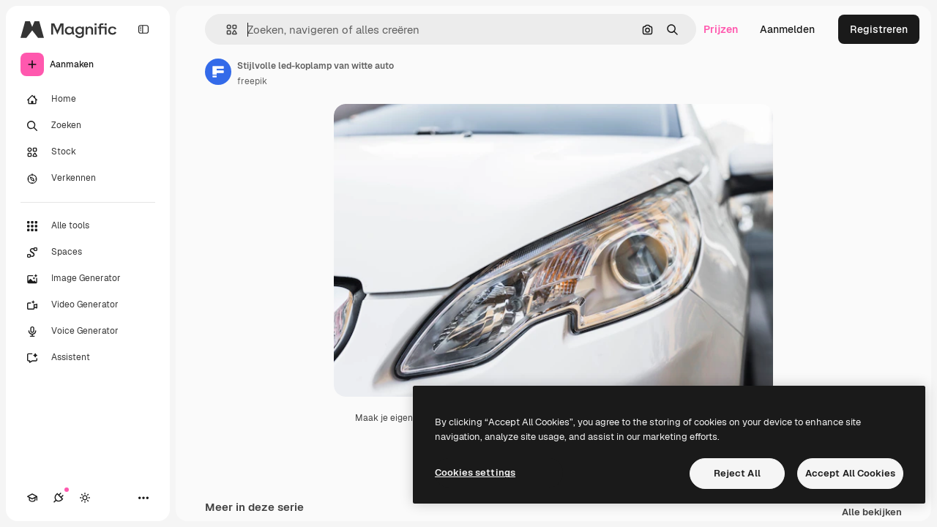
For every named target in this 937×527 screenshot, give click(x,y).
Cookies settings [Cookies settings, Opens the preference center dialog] (475, 472)
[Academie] (32, 497)
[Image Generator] (87, 279)
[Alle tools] (87, 226)
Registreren (879, 29)
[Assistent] (87, 358)
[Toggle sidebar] (143, 29)
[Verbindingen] (58, 497)
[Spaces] (87, 252)
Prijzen (720, 29)
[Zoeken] (87, 126)
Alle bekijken (872, 512)
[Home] (87, 99)
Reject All (737, 473)
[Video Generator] (87, 305)
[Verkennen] (87, 178)
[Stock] (87, 152)
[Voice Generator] (87, 331)
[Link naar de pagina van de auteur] (218, 72)
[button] (226, 29)
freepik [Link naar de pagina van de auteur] (252, 81)
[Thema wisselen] (85, 497)
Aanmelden (787, 29)
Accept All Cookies (850, 473)
